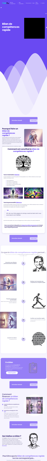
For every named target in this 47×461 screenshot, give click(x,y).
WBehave (19, 202)
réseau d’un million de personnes (29, 225)
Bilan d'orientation (21, 3)
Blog (33, 3)
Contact (42, 3)
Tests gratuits (37, 3)
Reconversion (28, 3)
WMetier (16, 175)
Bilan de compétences (12, 3)
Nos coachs (4, 445)
